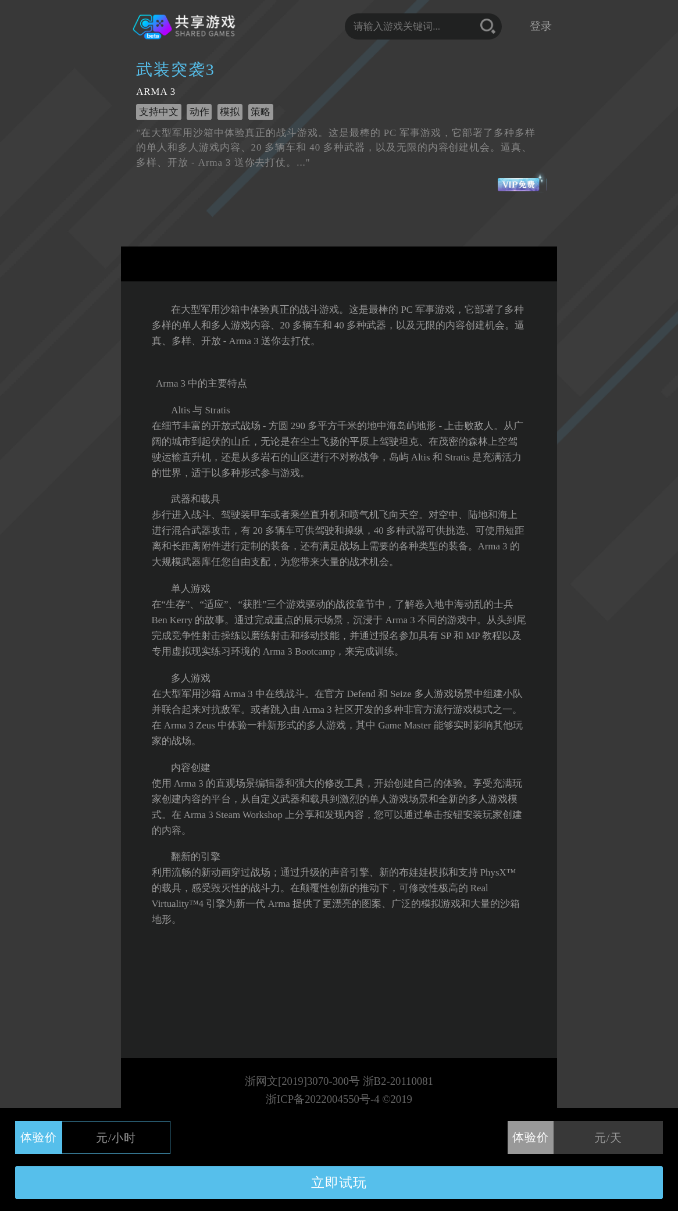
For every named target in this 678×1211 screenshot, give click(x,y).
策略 (260, 111)
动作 (199, 111)
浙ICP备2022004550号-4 (323, 1099)
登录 (541, 26)
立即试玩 (339, 1182)
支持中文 (159, 111)
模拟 (230, 111)
